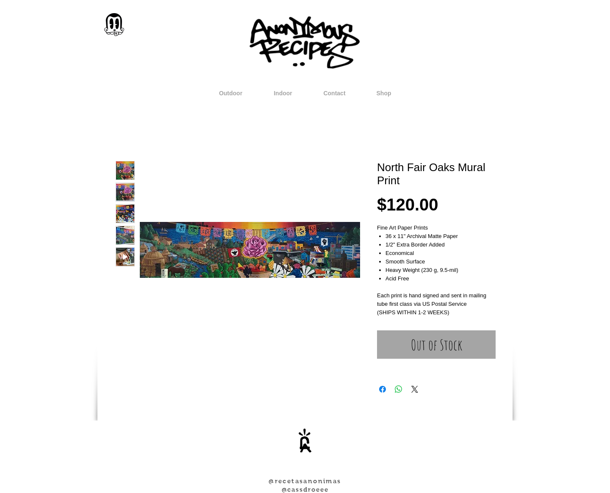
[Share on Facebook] (382, 389)
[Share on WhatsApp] (399, 389)
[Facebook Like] (324, 467)
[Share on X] (415, 389)
